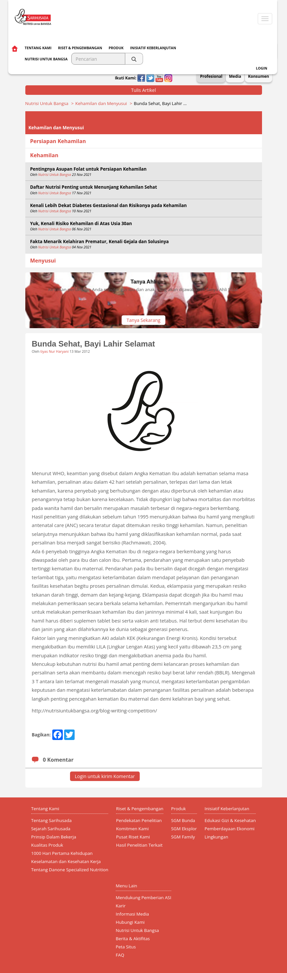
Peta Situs (126, 947)
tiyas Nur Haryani (54, 351)
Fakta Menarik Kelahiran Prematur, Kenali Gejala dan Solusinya (99, 241)
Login (261, 68)
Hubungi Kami (130, 922)
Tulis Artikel (143, 90)
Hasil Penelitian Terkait (139, 845)
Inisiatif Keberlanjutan (153, 48)
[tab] (143, 141)
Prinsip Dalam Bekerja (53, 837)
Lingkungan (216, 837)
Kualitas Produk (47, 845)
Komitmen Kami (132, 829)
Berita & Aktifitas (133, 938)
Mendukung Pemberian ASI (143, 897)
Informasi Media (132, 914)
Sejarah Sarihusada (50, 829)
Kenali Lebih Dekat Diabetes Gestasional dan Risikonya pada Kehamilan (108, 205)
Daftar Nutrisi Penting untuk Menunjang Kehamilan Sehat (93, 187)
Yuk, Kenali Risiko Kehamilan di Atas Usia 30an (81, 223)
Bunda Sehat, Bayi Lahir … (160, 103)
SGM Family (183, 837)
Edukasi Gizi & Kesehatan (230, 820)
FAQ (120, 955)
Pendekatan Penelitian (139, 820)
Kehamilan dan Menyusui (101, 103)
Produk (116, 48)
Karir (121, 906)
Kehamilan (44, 155)
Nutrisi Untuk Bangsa (46, 103)
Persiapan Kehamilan (58, 141)
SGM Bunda (183, 820)
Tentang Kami (38, 48)
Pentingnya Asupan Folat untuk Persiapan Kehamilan (88, 169)
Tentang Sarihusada (51, 820)
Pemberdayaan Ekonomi (229, 829)
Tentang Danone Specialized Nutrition (69, 870)
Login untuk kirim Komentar (105, 776)
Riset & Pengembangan (80, 48)
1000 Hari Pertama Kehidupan (62, 853)
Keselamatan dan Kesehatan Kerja (66, 861)
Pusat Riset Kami (133, 837)
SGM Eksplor (184, 829)
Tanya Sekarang (143, 320)
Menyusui (43, 260)
